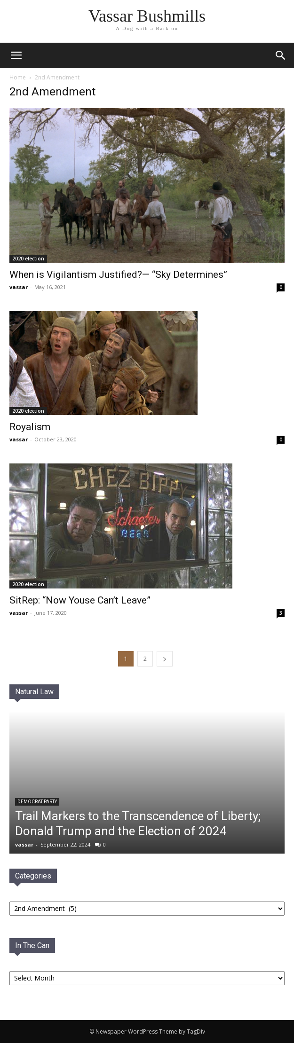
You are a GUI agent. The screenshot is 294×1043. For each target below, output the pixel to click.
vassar (18, 286)
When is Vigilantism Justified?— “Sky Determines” (118, 274)
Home (17, 77)
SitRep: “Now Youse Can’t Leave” (80, 600)
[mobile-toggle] (16, 55)
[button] (281, 55)
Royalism (29, 426)
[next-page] (165, 659)
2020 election (28, 258)
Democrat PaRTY (37, 801)
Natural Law (34, 691)
